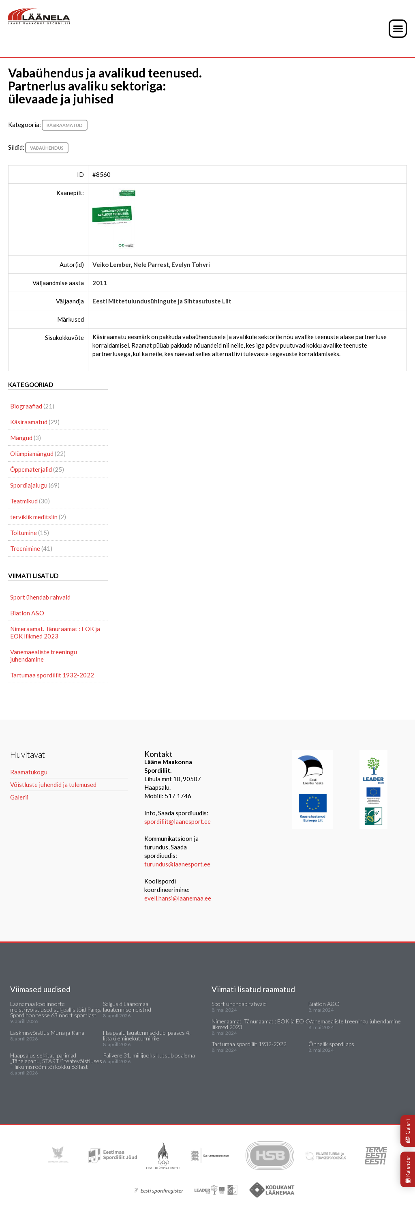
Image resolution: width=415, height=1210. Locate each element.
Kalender (407, 1169)
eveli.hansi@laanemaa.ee (177, 898)
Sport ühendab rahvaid (40, 597)
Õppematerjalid (31, 469)
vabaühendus (47, 147)
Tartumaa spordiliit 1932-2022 (52, 675)
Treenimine (25, 548)
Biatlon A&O (27, 613)
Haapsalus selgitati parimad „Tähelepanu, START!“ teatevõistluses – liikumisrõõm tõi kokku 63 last (56, 1061)
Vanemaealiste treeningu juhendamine (43, 655)
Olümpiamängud (31, 453)
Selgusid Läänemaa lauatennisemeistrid (127, 1006)
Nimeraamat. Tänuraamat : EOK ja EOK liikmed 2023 (55, 632)
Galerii (407, 1131)
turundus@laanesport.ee (178, 864)
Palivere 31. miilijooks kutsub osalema (149, 1055)
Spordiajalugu (28, 485)
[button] (398, 28)
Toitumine (23, 532)
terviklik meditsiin (34, 516)
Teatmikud (24, 501)
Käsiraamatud (65, 125)
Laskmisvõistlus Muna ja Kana (47, 1032)
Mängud (21, 437)
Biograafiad (26, 406)
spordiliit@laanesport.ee (177, 821)
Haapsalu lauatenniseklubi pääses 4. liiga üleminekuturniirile (146, 1035)
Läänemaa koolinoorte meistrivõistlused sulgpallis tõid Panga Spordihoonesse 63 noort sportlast (56, 1009)
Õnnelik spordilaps (331, 1043)
